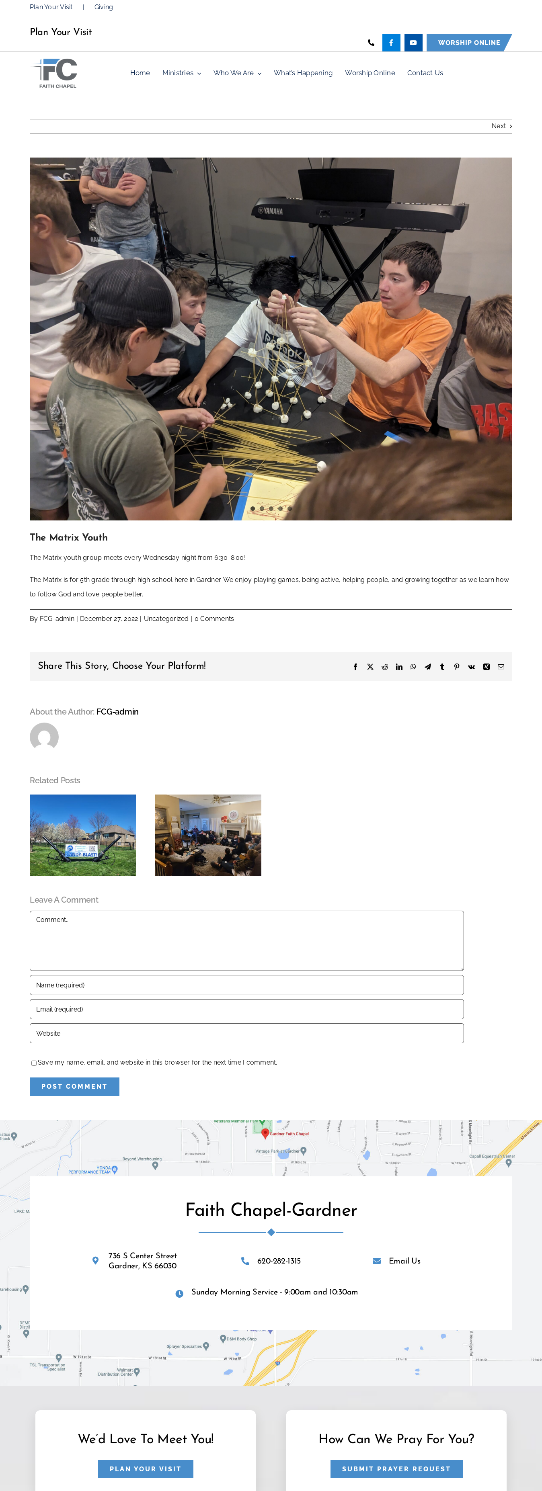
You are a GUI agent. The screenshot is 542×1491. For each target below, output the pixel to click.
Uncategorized (166, 619)
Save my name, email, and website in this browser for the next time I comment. (157, 1062)
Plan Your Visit (51, 7)
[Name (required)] (247, 985)
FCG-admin (57, 619)
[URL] (247, 1033)
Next (499, 126)
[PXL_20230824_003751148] (271, 339)
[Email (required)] (247, 1009)
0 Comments (214, 619)
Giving (103, 7)
